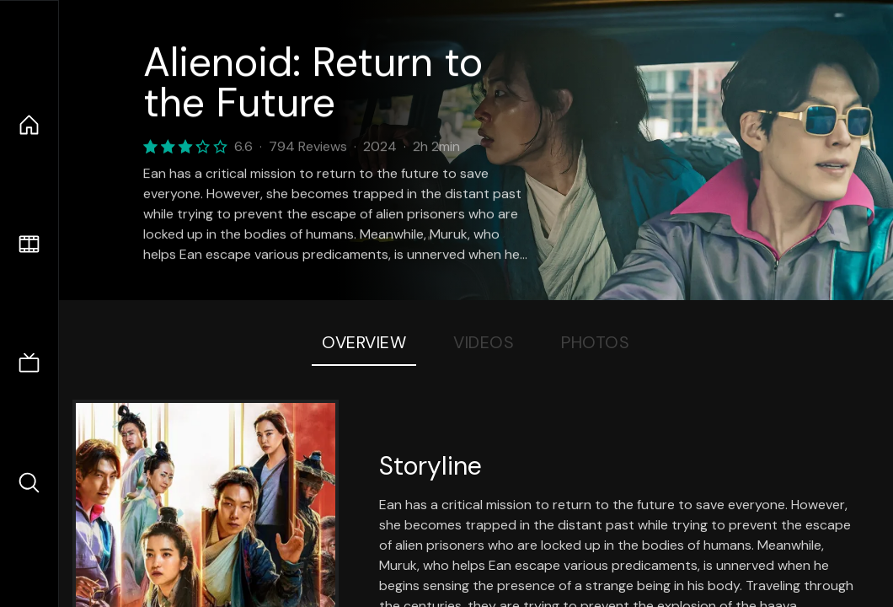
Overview (364, 342)
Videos (483, 342)
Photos (595, 342)
